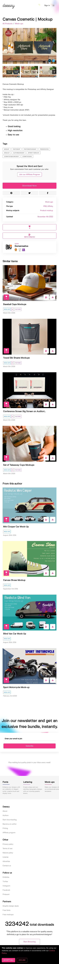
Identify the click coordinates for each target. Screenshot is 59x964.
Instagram (6, 886)
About (5, 811)
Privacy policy (8, 844)
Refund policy (8, 853)
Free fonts (6, 910)
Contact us (7, 866)
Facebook (6, 890)
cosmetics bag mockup (11, 156)
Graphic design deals (11, 906)
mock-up (6, 152)
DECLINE (22, 960)
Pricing (5, 828)
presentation (44, 149)
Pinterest (6, 894)
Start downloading (10, 820)
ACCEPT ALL (8, 960)
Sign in (47, 5)
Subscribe (29, 746)
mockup (6, 149)
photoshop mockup (30, 149)
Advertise (6, 861)
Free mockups (8, 914)
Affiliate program (9, 832)
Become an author (9, 824)
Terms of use (7, 848)
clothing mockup (18, 152)
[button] (53, 5)
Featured (18, 309)
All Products (8, 23)
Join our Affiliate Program (29, 174)
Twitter (5, 881)
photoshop (16, 149)
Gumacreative (21, 246)
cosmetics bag (27, 156)
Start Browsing (29, 942)
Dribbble (6, 877)
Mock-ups (19, 23)
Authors (5, 815)
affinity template (33, 152)
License (5, 857)
